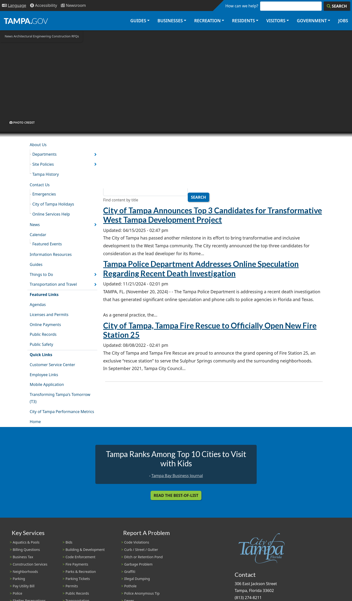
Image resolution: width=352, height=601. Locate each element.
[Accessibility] (43, 5)
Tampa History (45, 174)
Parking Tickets (78, 578)
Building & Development (85, 549)
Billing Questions (26, 549)
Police (17, 593)
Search (198, 197)
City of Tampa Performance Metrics (62, 411)
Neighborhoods (25, 571)
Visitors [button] (275, 20)
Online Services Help (51, 214)
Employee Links (44, 374)
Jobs (343, 20)
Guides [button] (138, 20)
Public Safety (41, 344)
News (35, 224)
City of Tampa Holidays (53, 204)
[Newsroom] (73, 5)
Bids (69, 542)
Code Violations (136, 542)
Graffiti (129, 571)
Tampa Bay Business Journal (177, 475)
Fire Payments (77, 564)
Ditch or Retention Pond (143, 557)
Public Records (43, 334)
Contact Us (40, 184)
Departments (44, 154)
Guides (36, 264)
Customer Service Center (52, 364)
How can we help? (241, 6)
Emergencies (44, 194)
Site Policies (43, 164)
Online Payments (45, 324)
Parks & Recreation (81, 571)
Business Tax (23, 557)
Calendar (38, 234)
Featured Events (47, 244)
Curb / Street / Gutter (141, 549)
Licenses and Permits (49, 314)
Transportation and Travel (53, 284)
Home (35, 421)
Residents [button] (243, 20)
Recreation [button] (207, 20)
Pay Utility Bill (23, 586)
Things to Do (41, 274)
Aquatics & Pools (26, 542)
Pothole (130, 586)
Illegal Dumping (137, 578)
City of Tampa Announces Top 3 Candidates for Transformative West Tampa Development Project (212, 215)
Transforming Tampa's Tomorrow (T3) (60, 398)
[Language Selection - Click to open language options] (14, 5)
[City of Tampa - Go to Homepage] (26, 20)
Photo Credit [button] (22, 122)
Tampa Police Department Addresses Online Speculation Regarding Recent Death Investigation (201, 268)
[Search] (337, 6)
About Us (38, 144)
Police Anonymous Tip (142, 593)
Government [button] (312, 20)
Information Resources (51, 254)
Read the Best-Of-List (176, 495)
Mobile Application (47, 384)
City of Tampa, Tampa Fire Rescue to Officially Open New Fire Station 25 (210, 330)
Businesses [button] (170, 20)
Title (107, 183)
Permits (72, 586)
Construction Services (30, 564)
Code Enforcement (80, 557)
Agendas (38, 304)
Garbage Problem (138, 564)
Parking (19, 578)
